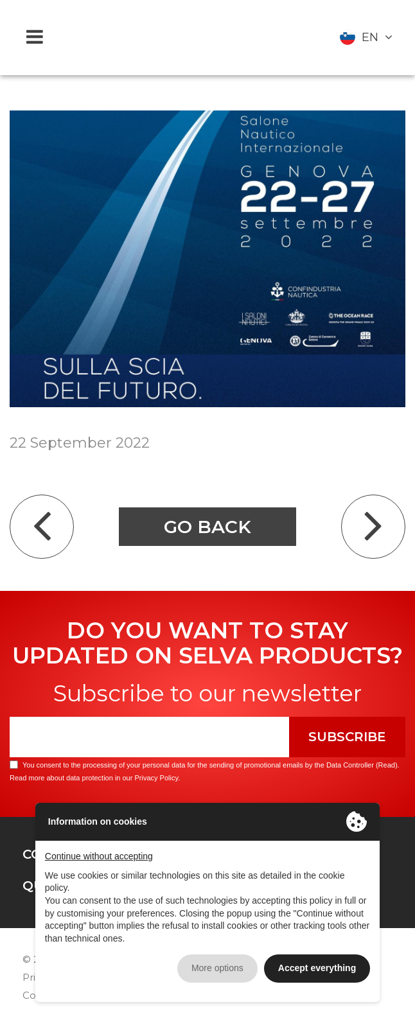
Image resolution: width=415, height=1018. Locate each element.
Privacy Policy (156, 778)
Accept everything (317, 968)
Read (386, 765)
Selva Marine (207, 37)
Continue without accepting (99, 856)
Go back (207, 527)
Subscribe (347, 736)
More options (217, 968)
